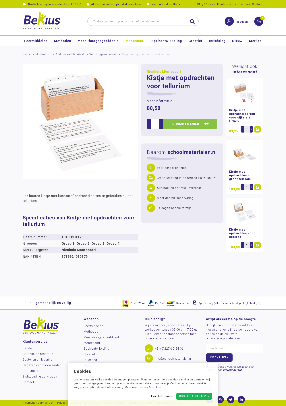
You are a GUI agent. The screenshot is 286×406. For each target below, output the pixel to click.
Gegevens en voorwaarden (42, 365)
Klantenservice (227, 4)
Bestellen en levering (38, 359)
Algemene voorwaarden (38, 402)
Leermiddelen (35, 41)
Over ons (244, 4)
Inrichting (217, 41)
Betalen (28, 348)
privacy (143, 387)
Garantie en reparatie (38, 354)
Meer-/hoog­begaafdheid (98, 41)
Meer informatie (159, 101)
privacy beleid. (233, 369)
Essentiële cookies (161, 396)
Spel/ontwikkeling (166, 41)
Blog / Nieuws (206, 4)
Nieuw (237, 41)
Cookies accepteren (194, 396)
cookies (157, 387)
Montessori (135, 41)
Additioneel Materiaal (70, 54)
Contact (257, 4)
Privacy (62, 402)
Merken (255, 41)
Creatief (195, 41)
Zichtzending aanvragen (40, 376)
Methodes (62, 41)
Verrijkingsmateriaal (102, 54)
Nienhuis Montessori (164, 71)
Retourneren (31, 371)
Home (26, 54)
